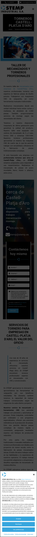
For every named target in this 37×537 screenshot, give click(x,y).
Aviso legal (30, 534)
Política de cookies (9, 534)
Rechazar (18, 524)
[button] (34, 475)
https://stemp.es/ (26, 479)
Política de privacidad (20, 534)
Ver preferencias (18, 529)
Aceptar (18, 519)
